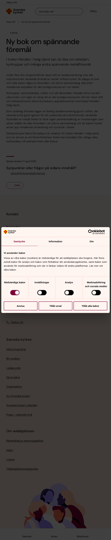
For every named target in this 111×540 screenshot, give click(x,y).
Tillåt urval (55, 306)
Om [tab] (92, 241)
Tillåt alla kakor (90, 306)
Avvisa (21, 306)
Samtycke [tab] (19, 241)
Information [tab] (55, 241)
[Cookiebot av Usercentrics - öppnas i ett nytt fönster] (93, 231)
